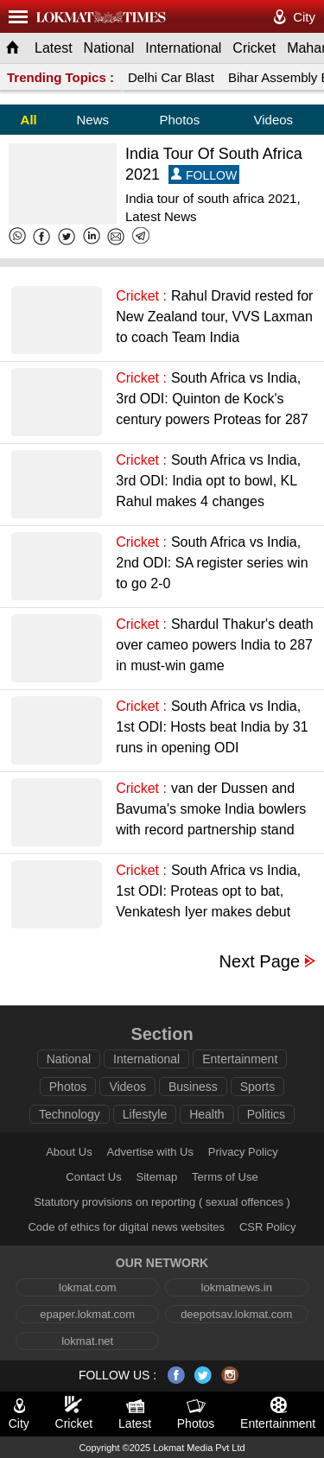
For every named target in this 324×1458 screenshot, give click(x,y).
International (183, 48)
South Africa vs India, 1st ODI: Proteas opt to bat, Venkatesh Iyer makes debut (208, 891)
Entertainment (239, 1059)
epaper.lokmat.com (87, 1314)
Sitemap (157, 1176)
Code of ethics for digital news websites (126, 1226)
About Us (69, 1151)
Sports (257, 1087)
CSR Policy (267, 1226)
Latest (54, 48)
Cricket (254, 48)
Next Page (259, 962)
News (92, 119)
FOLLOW (204, 175)
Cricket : (141, 295)
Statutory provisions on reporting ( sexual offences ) (162, 1201)
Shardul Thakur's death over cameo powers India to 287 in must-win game (214, 645)
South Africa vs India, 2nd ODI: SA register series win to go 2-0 (212, 563)
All (29, 119)
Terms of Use (225, 1176)
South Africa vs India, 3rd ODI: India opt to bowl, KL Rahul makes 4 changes (208, 481)
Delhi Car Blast (171, 77)
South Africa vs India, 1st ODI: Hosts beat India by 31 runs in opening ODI (212, 727)
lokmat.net (87, 1340)
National (109, 48)
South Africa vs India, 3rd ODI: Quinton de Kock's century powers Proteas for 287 (212, 399)
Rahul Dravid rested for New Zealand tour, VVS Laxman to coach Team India (214, 316)
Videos (274, 119)
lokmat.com (87, 1287)
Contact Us (93, 1176)
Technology (69, 1114)
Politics (266, 1114)
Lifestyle (145, 1114)
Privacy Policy (243, 1151)
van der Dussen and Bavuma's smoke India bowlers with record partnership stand (211, 809)
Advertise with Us (150, 1151)
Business (193, 1087)
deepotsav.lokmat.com (236, 1314)
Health (206, 1114)
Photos (179, 119)
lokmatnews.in (236, 1287)
